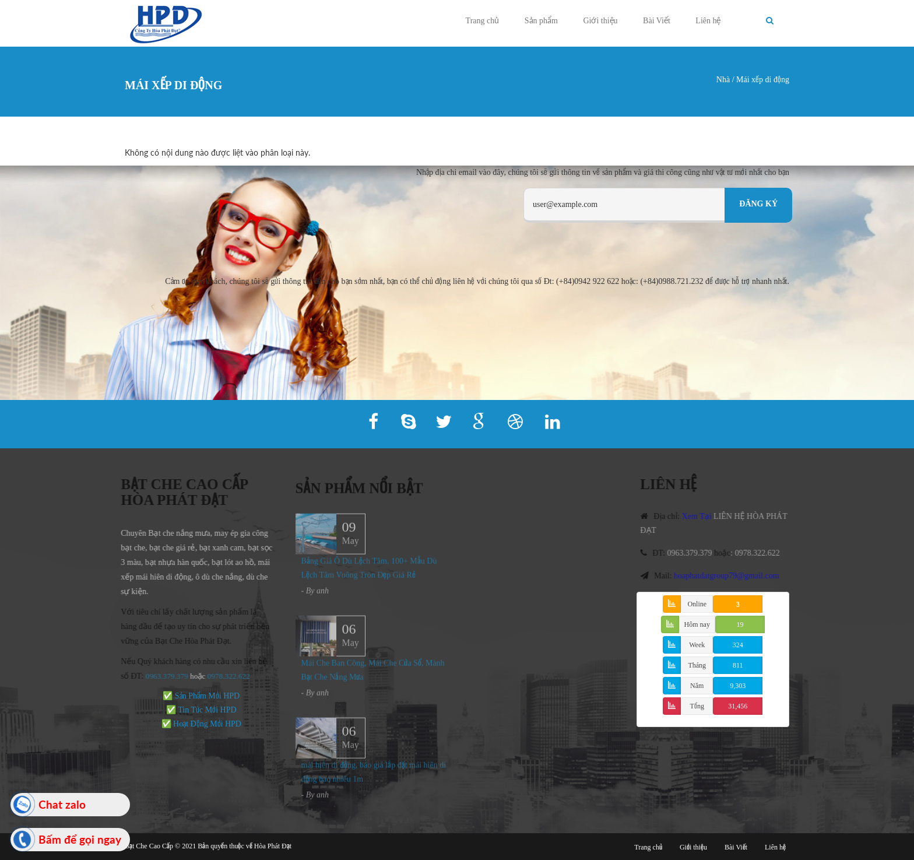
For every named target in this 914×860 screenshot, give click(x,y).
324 (738, 645)
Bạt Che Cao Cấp (149, 846)
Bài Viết (656, 20)
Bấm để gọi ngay (79, 839)
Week (697, 645)
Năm (697, 686)
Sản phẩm (541, 20)
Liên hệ (707, 20)
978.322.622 (224, 676)
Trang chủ (483, 20)
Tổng (697, 706)
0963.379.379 (161, 676)
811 (738, 665)
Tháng (697, 665)
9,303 (738, 686)
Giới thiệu (600, 20)
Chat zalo (62, 804)
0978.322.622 (762, 553)
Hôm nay (697, 624)
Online (696, 604)
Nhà (723, 79)
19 (739, 624)
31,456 (737, 706)
